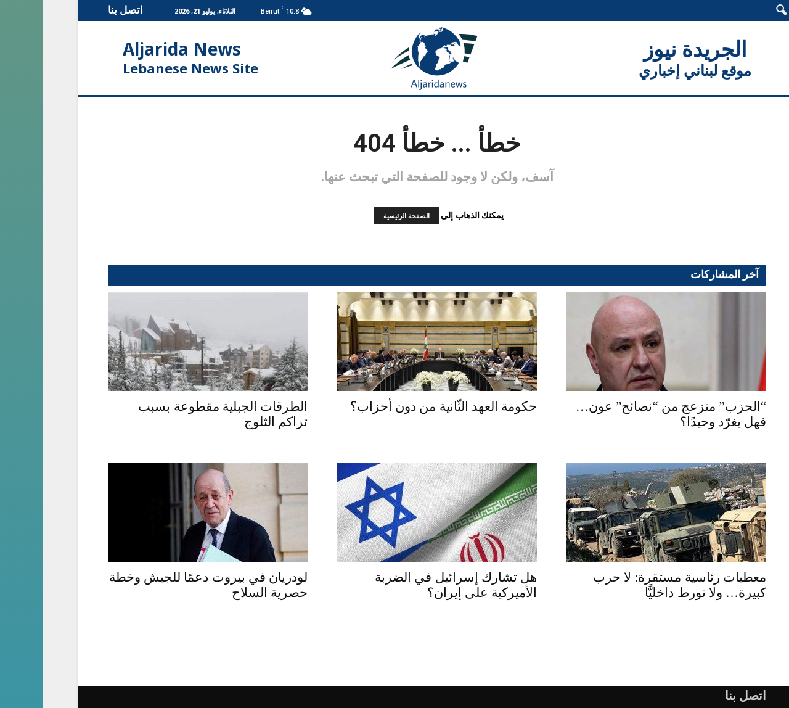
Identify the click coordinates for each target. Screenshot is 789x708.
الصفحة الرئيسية (364, 216)
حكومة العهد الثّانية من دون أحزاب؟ (401, 406)
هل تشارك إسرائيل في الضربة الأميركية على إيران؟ (413, 585)
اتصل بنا (82, 9)
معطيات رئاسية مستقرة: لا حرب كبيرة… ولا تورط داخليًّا (637, 585)
